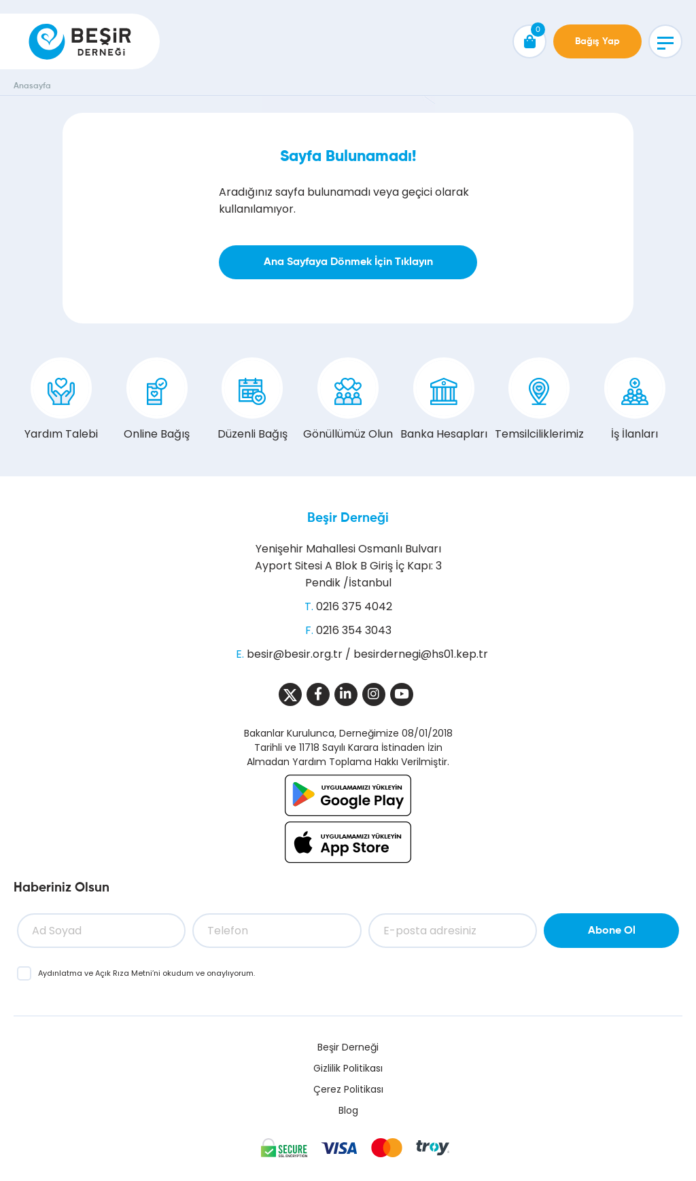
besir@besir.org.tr (295, 654)
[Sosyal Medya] (290, 694)
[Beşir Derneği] (80, 41)
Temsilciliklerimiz (539, 399)
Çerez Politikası (348, 1089)
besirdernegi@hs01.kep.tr (420, 654)
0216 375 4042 (354, 606)
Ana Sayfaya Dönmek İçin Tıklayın (348, 262)
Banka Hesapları (443, 399)
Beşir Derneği (348, 518)
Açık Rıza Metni (123, 973)
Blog (348, 1110)
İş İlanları (634, 399)
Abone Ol (612, 931)
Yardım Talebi (61, 399)
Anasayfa (32, 86)
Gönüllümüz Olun (348, 399)
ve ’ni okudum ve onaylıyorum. (146, 973)
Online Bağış (157, 399)
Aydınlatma (61, 973)
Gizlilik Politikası (348, 1068)
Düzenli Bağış (253, 399)
